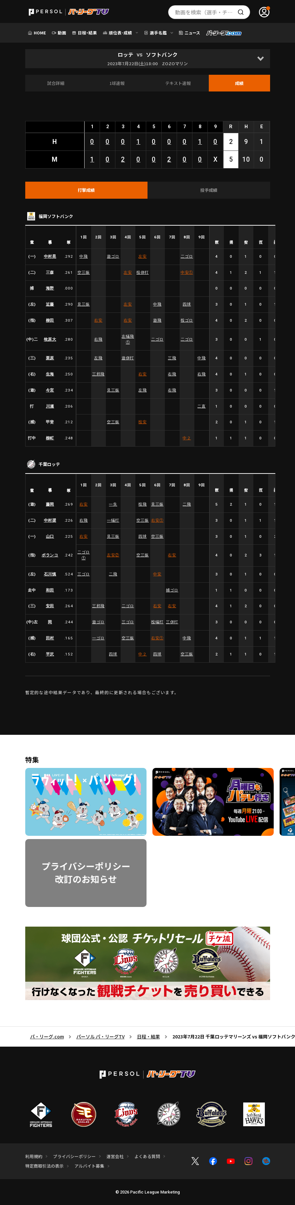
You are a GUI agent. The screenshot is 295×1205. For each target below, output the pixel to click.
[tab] (86, 190)
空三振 (83, 272)
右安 (98, 320)
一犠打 (113, 520)
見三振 (83, 304)
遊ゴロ (113, 256)
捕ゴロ (172, 590)
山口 (50, 536)
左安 (142, 256)
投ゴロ (187, 320)
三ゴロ (83, 574)
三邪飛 (98, 374)
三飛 (172, 358)
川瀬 (50, 406)
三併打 (172, 622)
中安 (187, 272)
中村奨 (50, 520)
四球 (187, 304)
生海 (50, 374)
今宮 (50, 390)
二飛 (187, 504)
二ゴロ (187, 256)
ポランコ (50, 555)
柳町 (50, 438)
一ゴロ (98, 638)
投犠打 (157, 622)
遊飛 (157, 320)
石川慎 (50, 574)
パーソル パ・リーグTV (100, 1036)
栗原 (50, 358)
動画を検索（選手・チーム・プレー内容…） (212, 12)
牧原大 (50, 339)
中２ (187, 438)
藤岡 (50, 504)
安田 (50, 606)
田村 (50, 638)
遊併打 (128, 358)
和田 (50, 590)
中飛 (83, 256)
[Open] (260, 58)
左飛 (98, 358)
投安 (142, 422)
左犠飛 (128, 339)
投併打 (142, 272)
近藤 (50, 304)
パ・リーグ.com (47, 1036)
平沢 (50, 654)
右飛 (98, 339)
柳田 (50, 320)
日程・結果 (148, 1036)
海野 (50, 288)
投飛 (142, 504)
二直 (201, 406)
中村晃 (50, 256)
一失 (113, 504)
